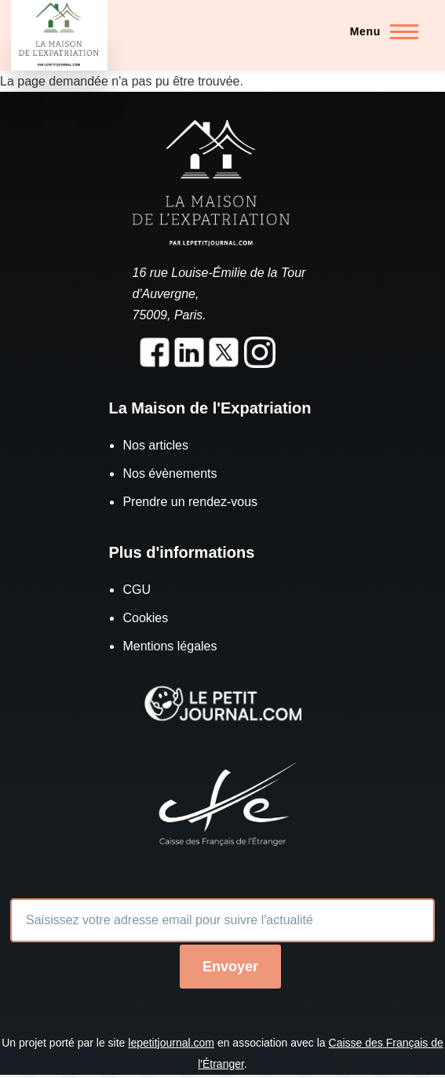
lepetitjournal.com (171, 1042)
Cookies (145, 618)
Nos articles (155, 445)
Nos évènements (169, 473)
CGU (136, 589)
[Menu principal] (379, 31)
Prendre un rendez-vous (189, 501)
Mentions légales (169, 646)
